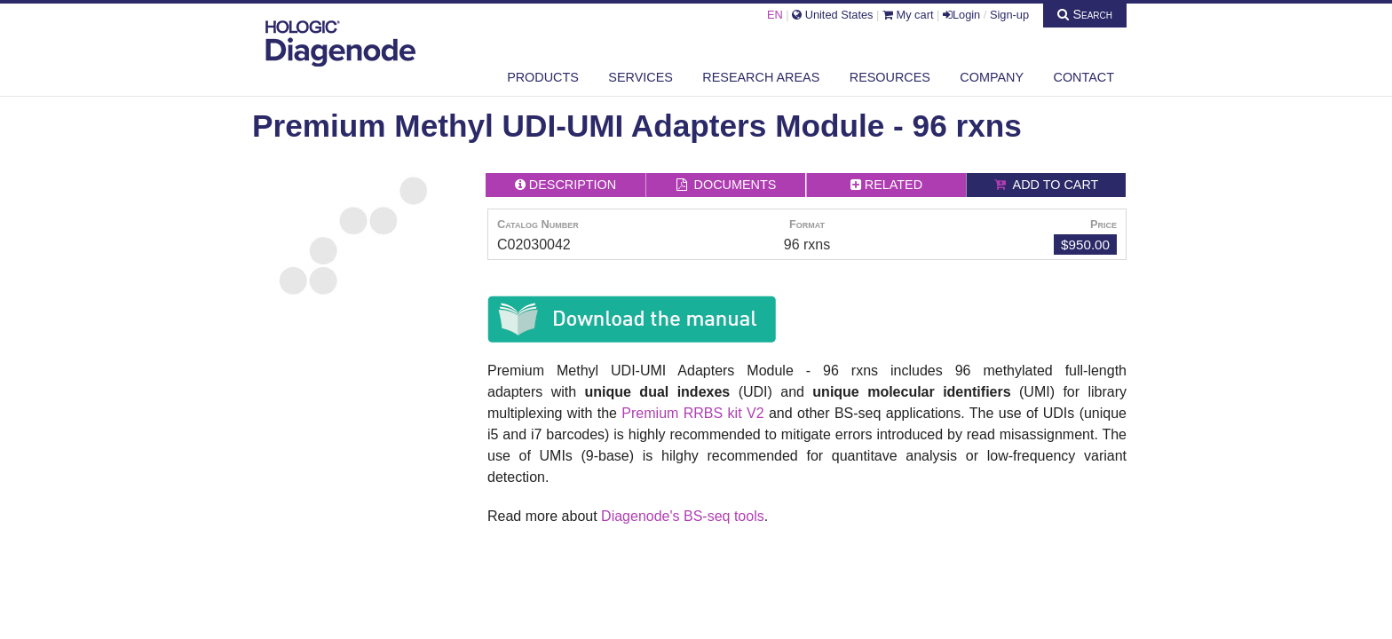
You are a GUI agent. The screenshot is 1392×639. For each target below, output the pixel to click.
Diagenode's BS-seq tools (682, 516)
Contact (1084, 77)
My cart (908, 14)
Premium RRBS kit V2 (692, 413)
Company (992, 77)
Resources (890, 77)
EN (775, 14)
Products (543, 77)
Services (640, 77)
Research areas (760, 77)
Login (961, 14)
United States (832, 14)
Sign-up (1009, 14)
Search (1084, 14)
